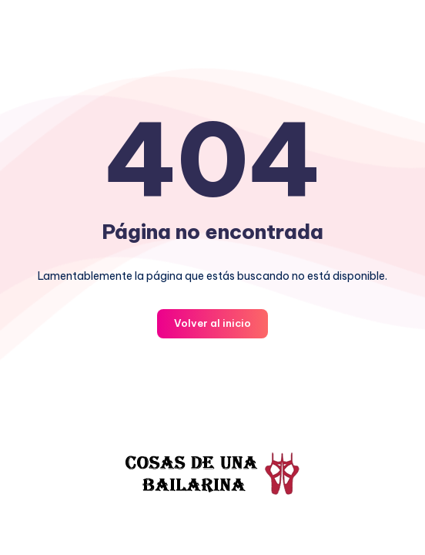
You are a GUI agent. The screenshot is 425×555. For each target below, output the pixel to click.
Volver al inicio (212, 323)
